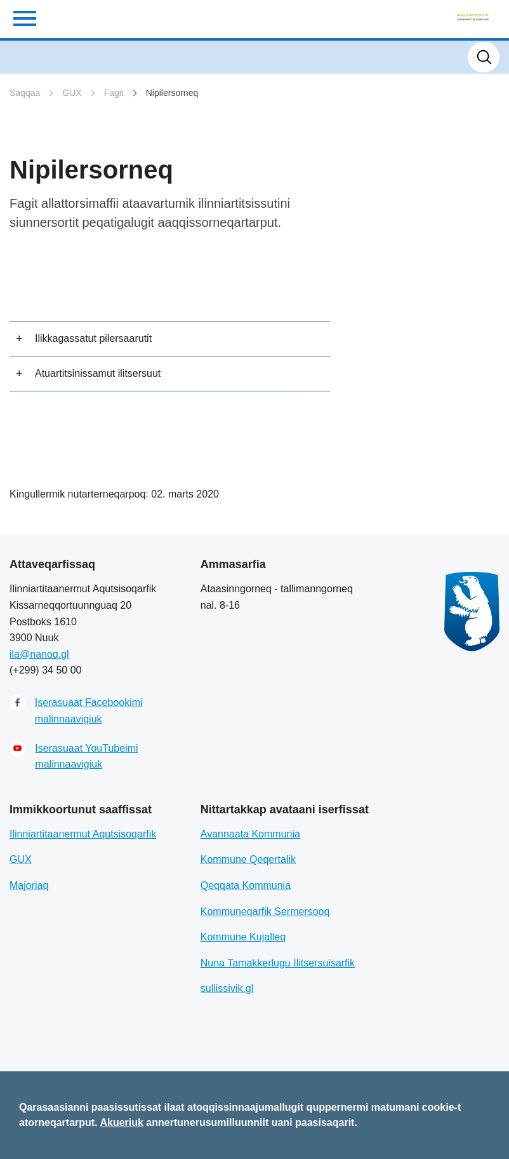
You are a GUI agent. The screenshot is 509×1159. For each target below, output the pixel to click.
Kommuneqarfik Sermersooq (265, 911)
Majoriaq (29, 885)
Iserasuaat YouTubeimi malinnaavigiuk (86, 756)
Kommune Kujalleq (243, 937)
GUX (71, 93)
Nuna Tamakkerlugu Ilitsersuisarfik (278, 963)
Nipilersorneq (172, 93)
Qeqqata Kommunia (246, 885)
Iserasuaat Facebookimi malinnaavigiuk (89, 710)
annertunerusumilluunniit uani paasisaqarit (250, 1122)
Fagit (114, 93)
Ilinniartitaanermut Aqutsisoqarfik (83, 834)
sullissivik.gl (227, 988)
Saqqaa (25, 93)
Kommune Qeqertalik (248, 859)
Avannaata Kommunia (250, 834)
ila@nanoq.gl (39, 654)
